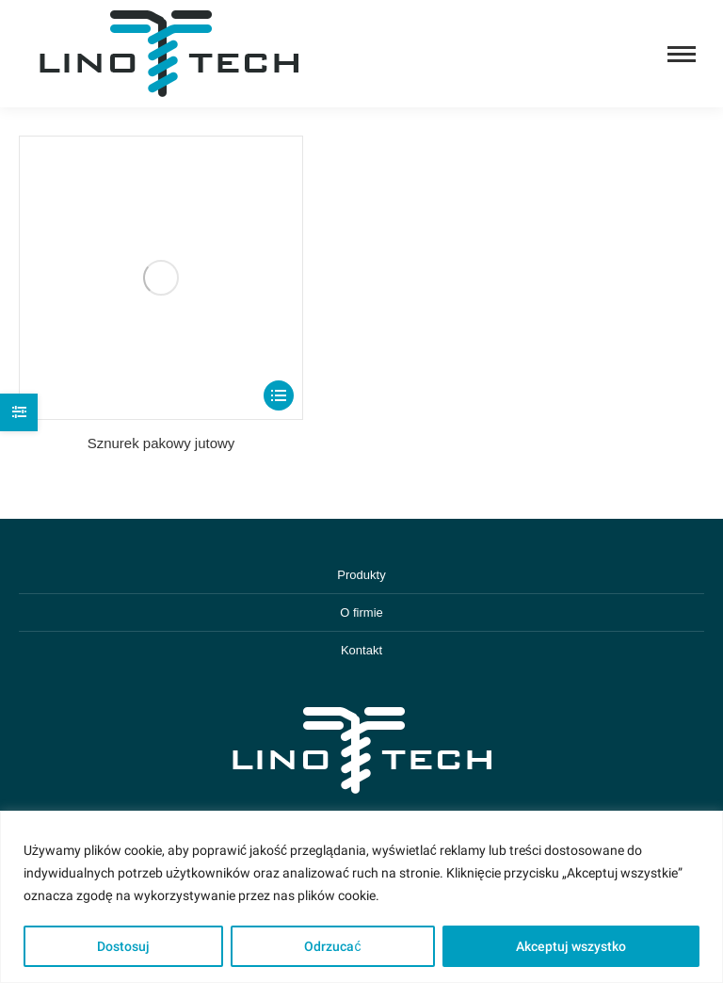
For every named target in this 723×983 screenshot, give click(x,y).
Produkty (361, 575)
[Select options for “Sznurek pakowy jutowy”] (279, 395)
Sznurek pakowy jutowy (161, 443)
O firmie (361, 612)
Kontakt (361, 650)
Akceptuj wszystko (571, 946)
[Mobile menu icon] (681, 54)
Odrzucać (332, 946)
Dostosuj (123, 946)
